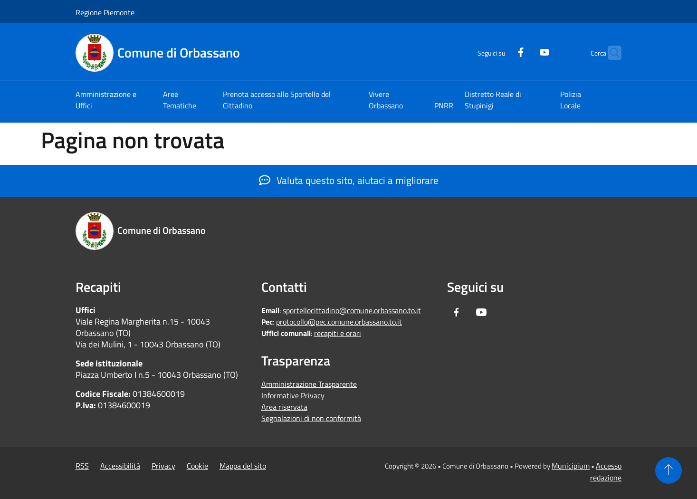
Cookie (197, 465)
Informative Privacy (293, 395)
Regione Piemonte (105, 12)
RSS (82, 465)
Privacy (163, 465)
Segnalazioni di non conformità (311, 418)
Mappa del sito (243, 465)
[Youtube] (525, 51)
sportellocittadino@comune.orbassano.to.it (352, 310)
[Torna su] (668, 470)
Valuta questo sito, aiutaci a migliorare (349, 180)
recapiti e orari (337, 333)
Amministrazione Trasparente (309, 384)
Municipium (571, 465)
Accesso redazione (605, 471)
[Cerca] (610, 52)
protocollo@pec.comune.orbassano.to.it (339, 321)
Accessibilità (120, 465)
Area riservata (284, 407)
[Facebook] (501, 51)
